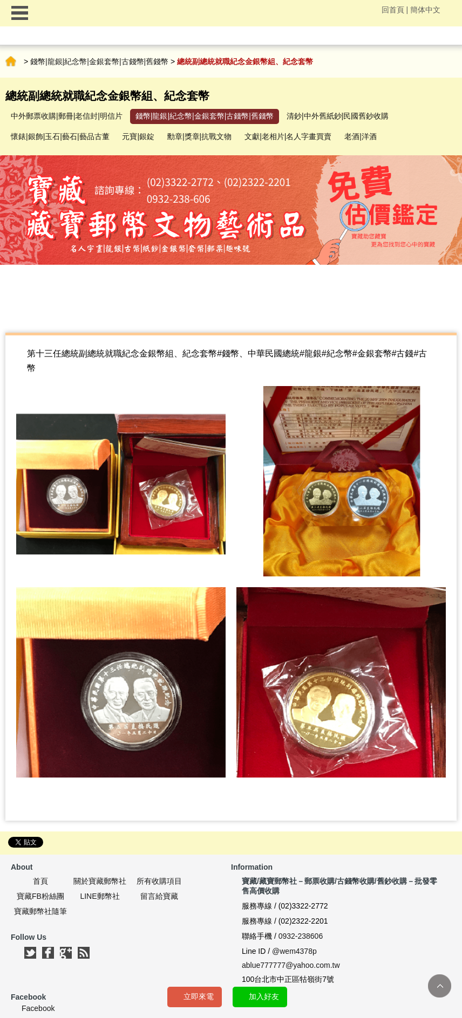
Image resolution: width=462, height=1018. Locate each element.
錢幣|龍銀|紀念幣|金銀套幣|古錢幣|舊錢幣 (99, 61)
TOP (439, 986)
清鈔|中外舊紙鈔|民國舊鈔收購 (338, 116)
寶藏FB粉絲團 (40, 896)
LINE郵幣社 (99, 896)
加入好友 (264, 996)
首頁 (10, 61)
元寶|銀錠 (138, 136)
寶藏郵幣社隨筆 (40, 911)
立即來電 (199, 996)
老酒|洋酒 (360, 136)
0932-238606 (300, 936)
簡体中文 (425, 9)
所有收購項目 (159, 881)
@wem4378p (294, 951)
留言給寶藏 (159, 896)
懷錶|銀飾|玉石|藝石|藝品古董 (60, 136)
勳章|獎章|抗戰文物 (199, 136)
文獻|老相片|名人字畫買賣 (287, 136)
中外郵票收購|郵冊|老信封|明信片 (67, 116)
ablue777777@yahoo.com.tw (291, 965)
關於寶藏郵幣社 (99, 881)
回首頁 (393, 9)
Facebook (38, 1008)
